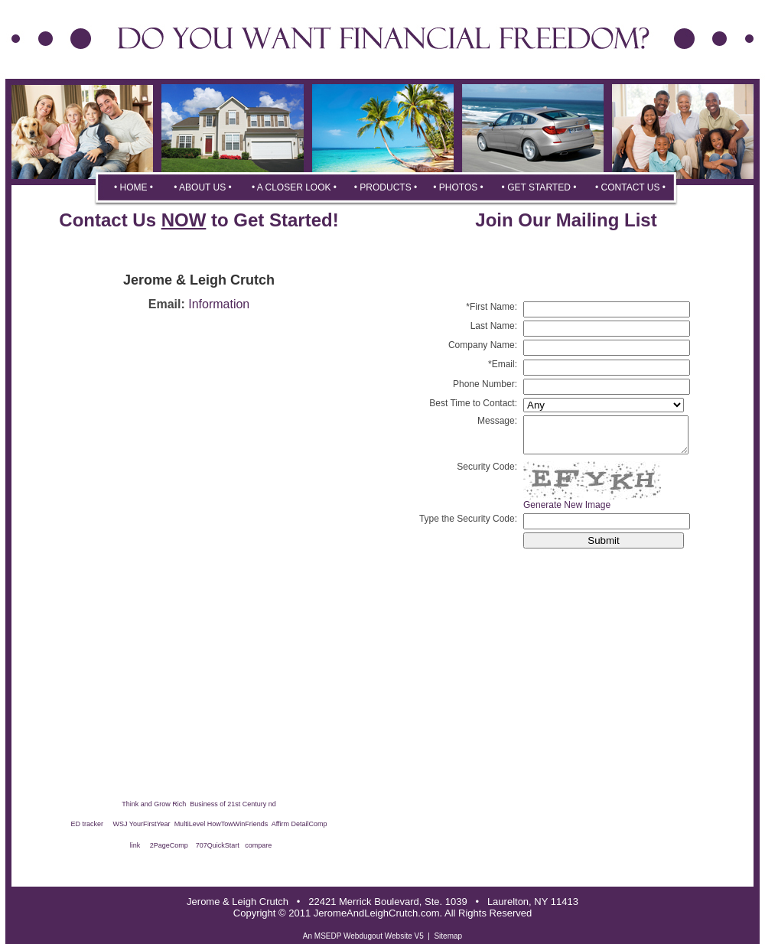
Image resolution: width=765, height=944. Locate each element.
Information (218, 304)
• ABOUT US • (203, 187)
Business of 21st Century (227, 804)
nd (272, 804)
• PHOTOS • (458, 187)
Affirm (280, 824)
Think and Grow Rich (155, 804)
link (135, 845)
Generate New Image (566, 511)
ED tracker (86, 824)
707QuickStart (217, 845)
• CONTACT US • (630, 187)
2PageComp (169, 845)
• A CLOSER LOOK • (294, 187)
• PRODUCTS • (385, 187)
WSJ (120, 824)
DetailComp (309, 824)
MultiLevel (190, 824)
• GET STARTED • (539, 187)
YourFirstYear (151, 824)
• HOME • (133, 187)
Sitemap (448, 936)
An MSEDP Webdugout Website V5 (363, 936)
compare (257, 845)
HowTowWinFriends (238, 824)
